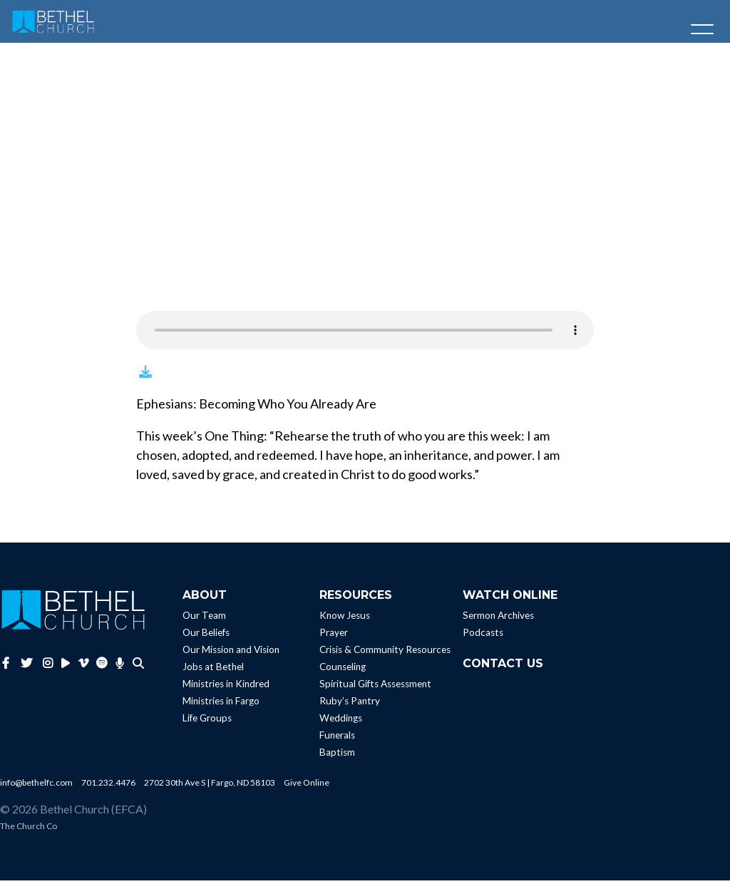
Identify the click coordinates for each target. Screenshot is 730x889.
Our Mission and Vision (230, 658)
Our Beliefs (206, 641)
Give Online (306, 791)
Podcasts (483, 641)
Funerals (337, 743)
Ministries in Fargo (220, 709)
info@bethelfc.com (36, 791)
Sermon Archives (498, 624)
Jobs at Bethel (213, 675)
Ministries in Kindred (225, 692)
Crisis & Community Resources (385, 658)
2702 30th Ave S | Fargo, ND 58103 (209, 791)
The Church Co (28, 834)
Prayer (333, 641)
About (204, 603)
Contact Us (503, 672)
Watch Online (510, 603)
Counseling (342, 675)
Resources (355, 603)
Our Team (204, 624)
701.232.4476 (108, 791)
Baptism (337, 760)
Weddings (340, 726)
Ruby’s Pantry (349, 709)
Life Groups (207, 726)
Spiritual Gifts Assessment (375, 692)
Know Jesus (344, 624)
